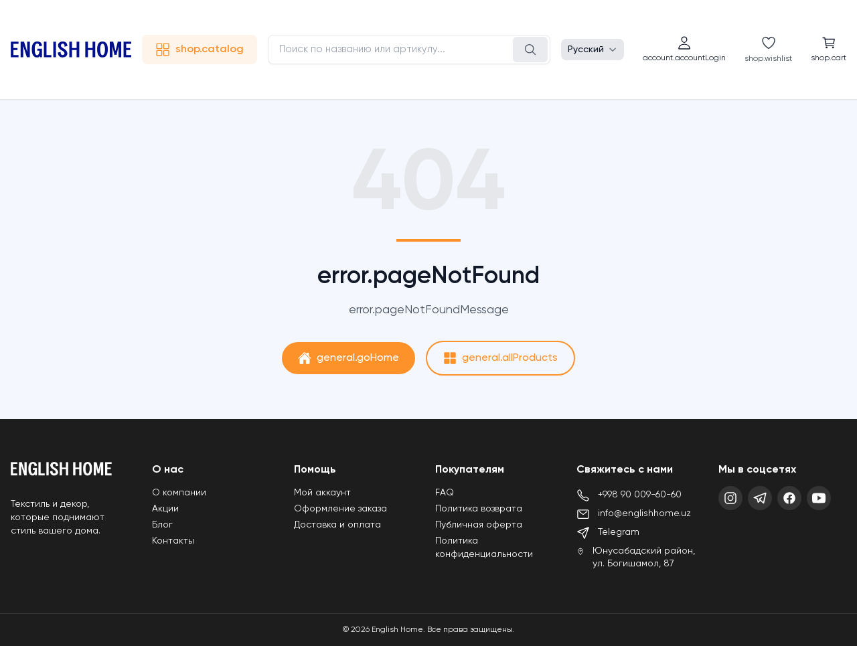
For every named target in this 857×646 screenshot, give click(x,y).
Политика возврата (478, 508)
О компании (179, 492)
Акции (165, 508)
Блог (162, 525)
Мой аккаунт (322, 492)
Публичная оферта (478, 525)
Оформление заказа (340, 508)
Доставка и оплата (337, 525)
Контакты (173, 541)
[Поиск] (530, 49)
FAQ (444, 492)
